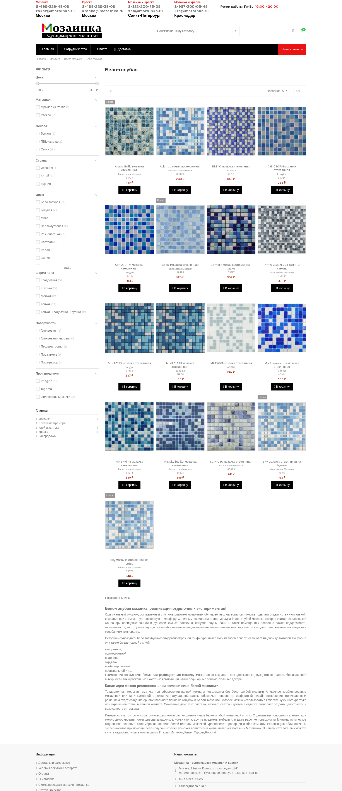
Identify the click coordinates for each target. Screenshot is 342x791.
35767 (231, 272)
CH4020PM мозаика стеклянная (282, 168)
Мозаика (44, 419)
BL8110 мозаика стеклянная (231, 166)
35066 (282, 177)
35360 (180, 174)
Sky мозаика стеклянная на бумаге (282, 463)
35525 (231, 469)
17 (298, 91)
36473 (129, 177)
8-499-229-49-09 (52, 6)
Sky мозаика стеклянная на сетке (129, 562)
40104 (281, 374)
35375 (180, 472)
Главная (42, 411)
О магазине (46, 779)
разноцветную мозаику (176, 675)
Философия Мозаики (129, 174)
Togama (231, 269)
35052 (282, 276)
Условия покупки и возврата (57, 768)
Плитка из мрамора (52, 423)
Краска (43, 432)
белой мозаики (208, 700)
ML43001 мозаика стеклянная (231, 363)
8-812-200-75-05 (144, 6)
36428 (180, 272)
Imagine (231, 170)
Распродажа (47, 436)
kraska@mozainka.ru (102, 11)
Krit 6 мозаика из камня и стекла (282, 266)
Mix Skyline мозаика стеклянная (129, 463)
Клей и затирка (48, 428)
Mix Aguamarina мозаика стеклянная (281, 365)
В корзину (129, 190)
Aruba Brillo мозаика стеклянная (129, 168)
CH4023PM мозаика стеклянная (129, 266)
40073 (231, 367)
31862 (129, 370)
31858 (180, 374)
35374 (129, 472)
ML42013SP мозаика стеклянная (180, 365)
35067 (129, 276)
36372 (129, 571)
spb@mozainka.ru (145, 11)
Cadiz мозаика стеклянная (180, 265)
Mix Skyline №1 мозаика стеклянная (180, 463)
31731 (231, 174)
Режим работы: (232, 7)
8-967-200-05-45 (191, 6)
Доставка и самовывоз (54, 763)
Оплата (43, 774)
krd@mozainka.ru (191, 11)
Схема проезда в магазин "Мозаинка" (64, 785)
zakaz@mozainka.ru (55, 11)
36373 (282, 472)
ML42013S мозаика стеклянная (129, 363)
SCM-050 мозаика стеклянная (231, 462)
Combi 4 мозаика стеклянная (231, 265)
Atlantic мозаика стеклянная (180, 166)
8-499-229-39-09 (98, 6)
